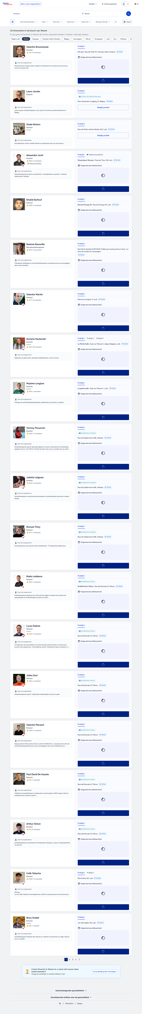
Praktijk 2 (90, 338)
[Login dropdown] (125, 3)
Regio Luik (16, 39)
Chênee (123, 39)
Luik (108, 39)
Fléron (88, 39)
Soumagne (77, 39)
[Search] (128, 13)
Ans (114, 39)
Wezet (26, 39)
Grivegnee (99, 39)
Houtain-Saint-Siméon (51, 39)
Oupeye (35, 39)
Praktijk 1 (81, 46)
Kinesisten (69, 1004)
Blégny (66, 39)
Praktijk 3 (99, 338)
